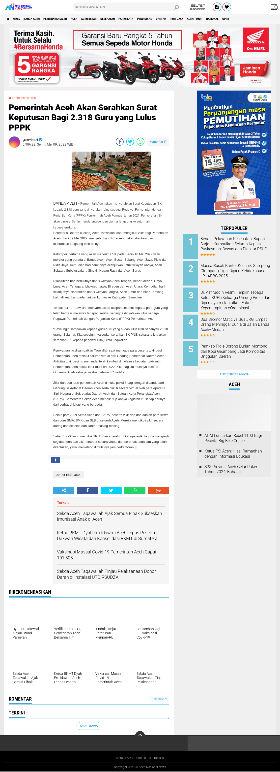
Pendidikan (182, 19)
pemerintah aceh (69, 19)
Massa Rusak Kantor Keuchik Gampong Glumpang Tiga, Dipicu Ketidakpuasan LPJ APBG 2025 (240, 271)
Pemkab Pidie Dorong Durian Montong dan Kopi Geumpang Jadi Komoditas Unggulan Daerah (240, 347)
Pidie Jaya (222, 19)
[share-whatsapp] (140, 142)
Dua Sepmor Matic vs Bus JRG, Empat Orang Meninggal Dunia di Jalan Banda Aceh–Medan (240, 322)
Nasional (267, 19)
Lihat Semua (89, 725)
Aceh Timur (245, 19)
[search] (127, 6)
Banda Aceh (40, 19)
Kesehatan (135, 19)
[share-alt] (63, 490)
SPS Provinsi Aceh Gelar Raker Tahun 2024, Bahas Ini (230, 458)
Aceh (93, 19)
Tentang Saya (122, 758)
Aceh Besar (112, 19)
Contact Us (144, 758)
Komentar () (158, 141)
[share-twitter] (130, 142)
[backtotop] (140, 736)
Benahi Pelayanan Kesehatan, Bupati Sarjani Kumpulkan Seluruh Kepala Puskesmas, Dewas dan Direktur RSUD (240, 246)
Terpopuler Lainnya (234, 363)
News (20, 19)
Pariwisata (159, 19)
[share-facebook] (120, 142)
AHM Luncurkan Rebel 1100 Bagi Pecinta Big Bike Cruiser (233, 427)
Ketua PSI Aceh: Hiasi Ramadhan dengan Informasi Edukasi (233, 443)
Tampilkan (159, 699)
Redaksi (162, 758)
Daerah (203, 19)
